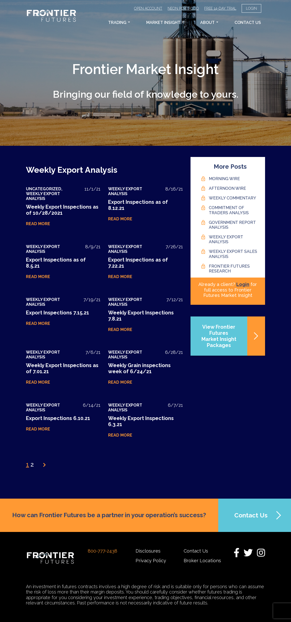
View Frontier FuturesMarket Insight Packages (218, 336)
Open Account (148, 8)
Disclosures (148, 551)
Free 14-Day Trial (220, 8)
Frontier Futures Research (229, 268)
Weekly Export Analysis (43, 196)
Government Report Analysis (232, 225)
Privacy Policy (151, 560)
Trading (119, 22)
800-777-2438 (102, 551)
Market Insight (165, 22)
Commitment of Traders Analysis (229, 210)
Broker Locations (202, 560)
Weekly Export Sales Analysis (233, 254)
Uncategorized (43, 188)
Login (251, 8)
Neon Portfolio (183, 8)
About (209, 22)
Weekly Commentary (232, 198)
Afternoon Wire (227, 188)
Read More (38, 223)
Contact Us (248, 22)
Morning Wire (224, 178)
